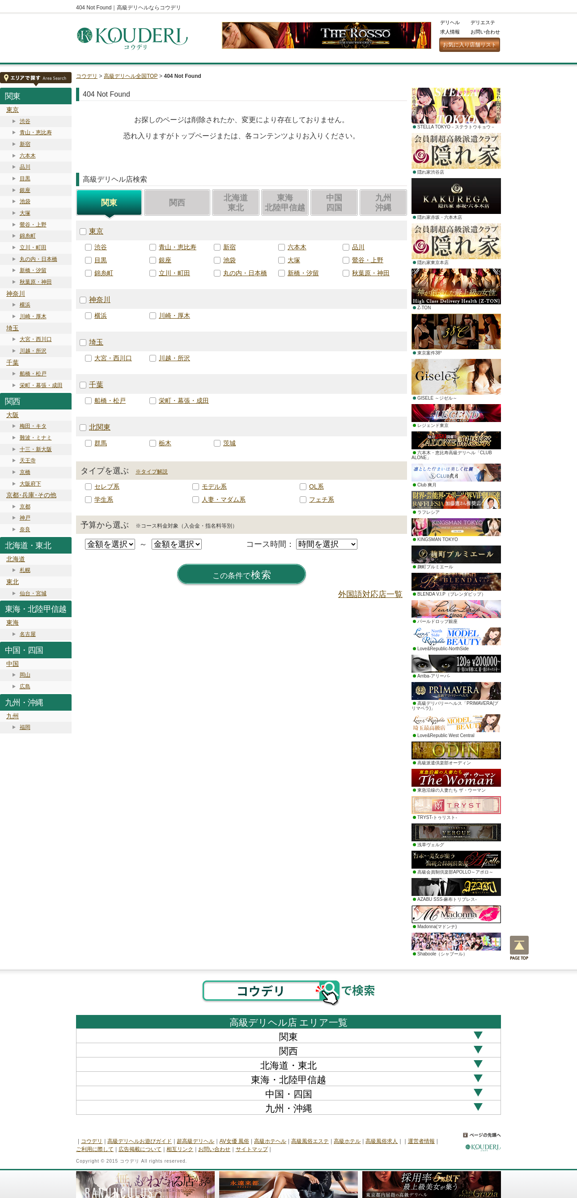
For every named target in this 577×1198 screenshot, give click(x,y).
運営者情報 (421, 1141)
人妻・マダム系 (224, 499)
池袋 (25, 201)
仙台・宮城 (33, 593)
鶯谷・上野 (33, 225)
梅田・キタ (33, 426)
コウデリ (87, 76)
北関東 (99, 427)
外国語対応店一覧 (370, 594)
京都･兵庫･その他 (31, 495)
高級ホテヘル (270, 1141)
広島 (25, 686)
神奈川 (15, 293)
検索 (242, 575)
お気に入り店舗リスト (469, 45)
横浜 (25, 305)
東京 (12, 109)
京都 (25, 506)
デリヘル (450, 22)
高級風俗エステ (310, 1141)
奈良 (25, 529)
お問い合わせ (485, 31)
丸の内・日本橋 (38, 259)
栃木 (165, 443)
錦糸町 (28, 236)
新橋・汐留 (33, 270)
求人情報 (450, 31)
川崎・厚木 (33, 316)
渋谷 (25, 121)
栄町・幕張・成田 (41, 385)
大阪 (12, 414)
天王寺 (28, 460)
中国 (12, 663)
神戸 (25, 518)
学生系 (103, 499)
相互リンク (179, 1149)
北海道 (15, 559)
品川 (25, 167)
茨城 (229, 443)
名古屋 (28, 634)
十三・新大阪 (36, 449)
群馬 (100, 443)
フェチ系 (321, 499)
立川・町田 (33, 247)
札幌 (25, 570)
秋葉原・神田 (36, 282)
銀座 (25, 190)
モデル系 (214, 486)
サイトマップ (252, 1149)
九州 (12, 716)
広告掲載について (140, 1149)
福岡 (25, 727)
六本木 (28, 156)
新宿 (25, 144)
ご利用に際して (95, 1149)
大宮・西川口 (36, 339)
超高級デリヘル (195, 1141)
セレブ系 (106, 486)
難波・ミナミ (36, 438)
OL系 (316, 486)
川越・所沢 (33, 351)
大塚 (25, 213)
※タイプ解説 (152, 472)
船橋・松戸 (33, 374)
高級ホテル (347, 1141)
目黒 (25, 178)
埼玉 (12, 328)
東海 (12, 622)
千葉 (12, 362)
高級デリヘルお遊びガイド (139, 1141)
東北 (12, 581)
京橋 (25, 472)
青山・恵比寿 (36, 132)
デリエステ (483, 22)
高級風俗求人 (381, 1141)
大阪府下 (30, 484)
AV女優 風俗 (234, 1141)
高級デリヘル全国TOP (130, 76)
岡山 (25, 675)
